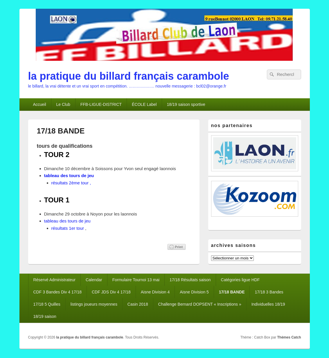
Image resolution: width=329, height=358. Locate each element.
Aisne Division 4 (155, 292)
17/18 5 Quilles (46, 304)
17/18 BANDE (232, 292)
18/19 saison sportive (186, 104)
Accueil (39, 104)
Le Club (63, 104)
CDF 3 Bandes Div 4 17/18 (57, 292)
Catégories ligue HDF (240, 279)
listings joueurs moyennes (94, 304)
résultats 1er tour (67, 228)
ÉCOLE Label (144, 104)
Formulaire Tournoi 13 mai (135, 279)
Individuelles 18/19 (268, 304)
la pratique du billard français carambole (128, 76)
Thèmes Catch (289, 337)
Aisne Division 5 (194, 292)
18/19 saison (44, 316)
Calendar (94, 279)
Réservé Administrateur (54, 279)
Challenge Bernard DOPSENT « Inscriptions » (199, 304)
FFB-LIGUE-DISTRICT (101, 104)
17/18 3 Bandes (269, 292)
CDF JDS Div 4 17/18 (111, 292)
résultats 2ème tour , (71, 182)
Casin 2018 (137, 304)
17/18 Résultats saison (190, 279)
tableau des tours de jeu (69, 175)
